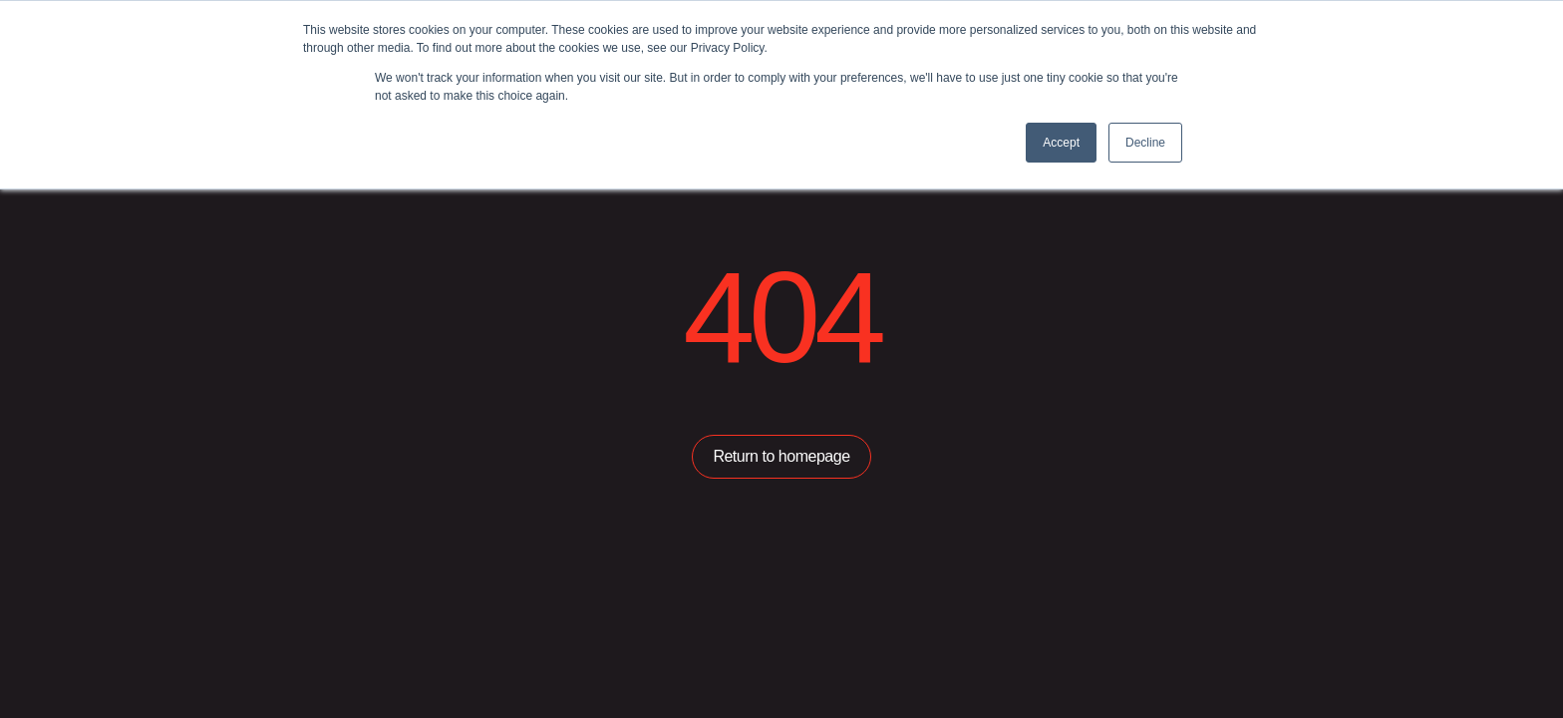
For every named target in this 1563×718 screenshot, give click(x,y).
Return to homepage (781, 456)
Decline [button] (1145, 143)
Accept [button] (1061, 143)
